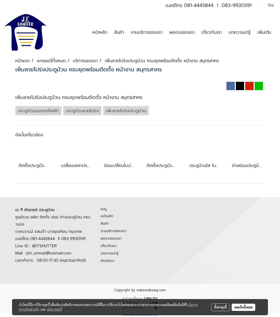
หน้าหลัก (99, 32)
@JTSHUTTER (44, 246)
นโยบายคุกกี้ (54, 309)
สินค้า (119, 32)
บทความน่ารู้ (239, 32)
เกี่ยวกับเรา (211, 32)
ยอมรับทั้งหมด (243, 307)
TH (266, 5)
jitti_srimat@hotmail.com (49, 253)
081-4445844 (199, 5)
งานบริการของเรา (147, 32)
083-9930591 (237, 5)
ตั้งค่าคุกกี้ (220, 307)
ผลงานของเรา (182, 32)
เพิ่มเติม (264, 32)
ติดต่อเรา (107, 260)
